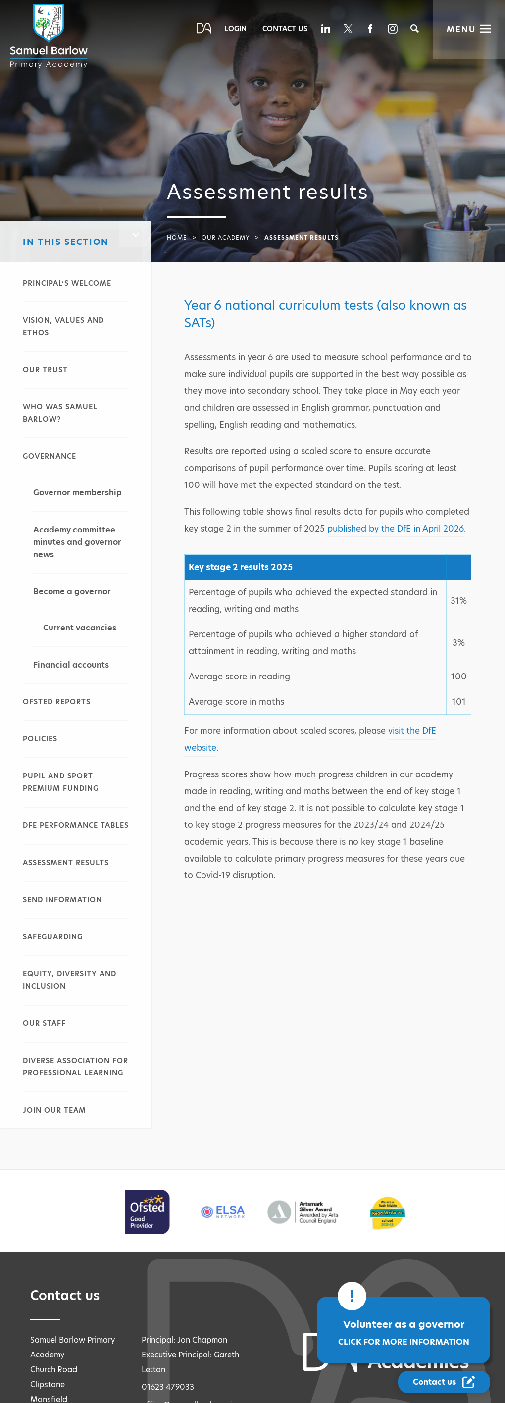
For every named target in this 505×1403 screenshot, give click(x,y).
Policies (40, 739)
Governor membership (77, 492)
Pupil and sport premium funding (61, 782)
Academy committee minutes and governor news (77, 542)
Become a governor (72, 591)
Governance (49, 456)
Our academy (226, 238)
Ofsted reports (57, 702)
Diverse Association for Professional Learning (75, 1067)
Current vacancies (79, 627)
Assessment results (66, 863)
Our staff (44, 1023)
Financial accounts (71, 665)
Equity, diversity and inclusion (69, 980)
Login (235, 29)
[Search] (415, 28)
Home (177, 238)
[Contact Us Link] (444, 1382)
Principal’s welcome (67, 283)
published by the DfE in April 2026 (395, 528)
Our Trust (45, 370)
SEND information (62, 900)
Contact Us (284, 29)
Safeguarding (53, 937)
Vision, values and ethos (63, 326)
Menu (461, 29)
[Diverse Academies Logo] (50, 36)
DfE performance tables (76, 825)
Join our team (54, 1110)
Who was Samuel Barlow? (60, 413)
